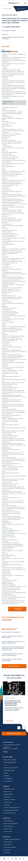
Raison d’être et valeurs (9, 760)
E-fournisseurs (7, 797)
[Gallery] (14, 702)
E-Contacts (6, 805)
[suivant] (23, 727)
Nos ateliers (6, 850)
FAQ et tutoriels (7, 842)
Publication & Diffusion (9, 799)
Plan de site (6, 853)
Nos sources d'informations (10, 823)
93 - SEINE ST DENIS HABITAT (12, 26)
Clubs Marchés (7, 845)
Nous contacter (14, 666)
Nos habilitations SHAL (9, 813)
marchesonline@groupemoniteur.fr (11, 745)
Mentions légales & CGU (9, 762)
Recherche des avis (8, 826)
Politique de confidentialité (10, 768)
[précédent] (18, 727)
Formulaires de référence (10, 847)
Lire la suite (9, 721)
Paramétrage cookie (8, 770)
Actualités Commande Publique (11, 839)
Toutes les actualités (14, 733)
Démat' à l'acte (7, 802)
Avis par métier (7, 831)
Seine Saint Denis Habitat (9, 15)
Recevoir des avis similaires (18, 609)
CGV (4, 765)
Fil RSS (5, 773)
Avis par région (7, 829)
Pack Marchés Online (8, 789)
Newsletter (6, 776)
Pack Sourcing (7, 791)
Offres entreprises (8, 821)
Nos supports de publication (10, 810)
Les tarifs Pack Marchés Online (11, 807)
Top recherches (7, 781)
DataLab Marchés (8, 794)
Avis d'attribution (8, 778)
